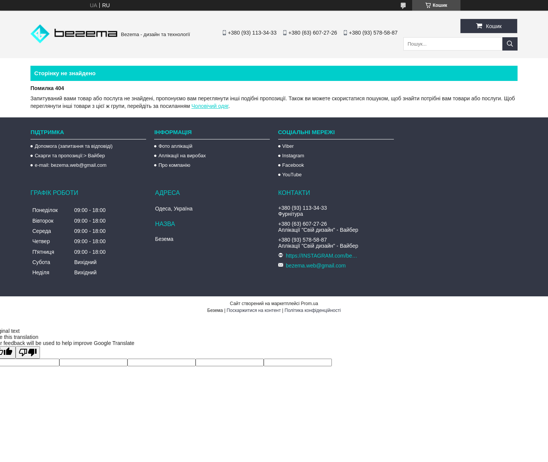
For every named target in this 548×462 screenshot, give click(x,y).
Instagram (293, 155)
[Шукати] (510, 44)
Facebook (293, 165)
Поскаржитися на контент (254, 310)
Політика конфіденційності (313, 310)
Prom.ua (309, 303)
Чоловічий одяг (209, 106)
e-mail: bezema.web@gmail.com (71, 165)
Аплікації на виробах (182, 155)
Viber (288, 146)
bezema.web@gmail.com (316, 266)
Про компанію (174, 165)
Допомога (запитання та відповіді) (74, 146)
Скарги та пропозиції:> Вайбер (70, 155)
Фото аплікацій (175, 146)
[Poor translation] (28, 352)
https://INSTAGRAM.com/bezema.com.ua (323, 256)
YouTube (292, 174)
